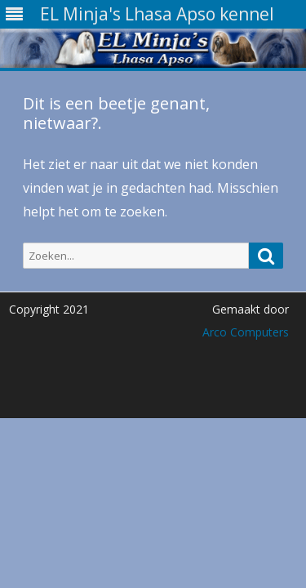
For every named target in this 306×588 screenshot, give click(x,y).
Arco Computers (245, 332)
